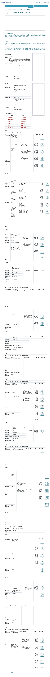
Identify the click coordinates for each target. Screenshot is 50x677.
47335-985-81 (42, 555)
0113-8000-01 (47, 185)
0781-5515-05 (42, 318)
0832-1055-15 (42, 662)
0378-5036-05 (47, 485)
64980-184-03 (42, 321)
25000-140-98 (42, 167)
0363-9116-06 (47, 202)
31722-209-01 (42, 586)
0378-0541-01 (42, 246)
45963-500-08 (47, 502)
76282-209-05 (42, 595)
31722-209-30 (42, 588)
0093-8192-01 (42, 237)
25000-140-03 (42, 163)
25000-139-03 (42, 159)
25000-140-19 (42, 165)
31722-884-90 (42, 547)
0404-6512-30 (47, 207)
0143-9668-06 (42, 401)
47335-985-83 (42, 556)
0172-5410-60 (42, 408)
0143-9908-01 (42, 150)
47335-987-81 (42, 562)
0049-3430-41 (42, 391)
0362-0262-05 (47, 196)
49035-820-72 (42, 249)
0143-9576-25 (47, 188)
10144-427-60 (42, 270)
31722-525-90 (47, 497)
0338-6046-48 (42, 415)
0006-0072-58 (47, 481)
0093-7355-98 (47, 484)
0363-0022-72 (42, 242)
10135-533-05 (42, 667)
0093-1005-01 (42, 139)
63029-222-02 (42, 253)
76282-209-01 (42, 594)
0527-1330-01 (42, 639)
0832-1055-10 (42, 660)
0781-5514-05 (42, 316)
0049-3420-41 (42, 389)
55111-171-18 (47, 505)
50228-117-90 (42, 568)
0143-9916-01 (42, 152)
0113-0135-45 (47, 183)
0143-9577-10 (47, 190)
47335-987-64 (42, 561)
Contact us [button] (44, 2)
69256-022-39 (42, 256)
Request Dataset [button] (38, 2)
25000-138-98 (42, 158)
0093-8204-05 (42, 239)
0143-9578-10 (47, 192)
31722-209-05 (42, 587)
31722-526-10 (47, 498)
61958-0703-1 (42, 452)
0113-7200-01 (47, 184)
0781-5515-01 (42, 317)
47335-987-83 (42, 563)
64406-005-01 (42, 430)
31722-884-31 (42, 546)
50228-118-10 (42, 569)
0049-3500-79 (42, 394)
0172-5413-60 (42, 413)
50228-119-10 (42, 572)
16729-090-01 (47, 489)
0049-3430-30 (42, 390)
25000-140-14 (42, 164)
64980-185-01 (42, 322)
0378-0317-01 (42, 244)
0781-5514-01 (42, 315)
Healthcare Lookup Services (12, 9)
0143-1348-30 (42, 149)
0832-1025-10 (42, 655)
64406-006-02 (42, 432)
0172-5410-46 (42, 407)
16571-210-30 (42, 418)
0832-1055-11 (42, 661)
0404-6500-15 (47, 205)
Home (6, 9)
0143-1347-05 (42, 146)
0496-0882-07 (47, 209)
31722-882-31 (42, 543)
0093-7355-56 (47, 483)
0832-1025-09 (42, 654)
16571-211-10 (42, 419)
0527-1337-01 (42, 642)
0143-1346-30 (42, 144)
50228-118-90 (42, 571)
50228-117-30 (42, 567)
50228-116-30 (42, 565)
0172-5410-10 (42, 406)
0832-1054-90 (42, 659)
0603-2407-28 (42, 649)
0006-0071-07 (47, 478)
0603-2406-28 (42, 645)
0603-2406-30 (42, 646)
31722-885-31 (42, 549)
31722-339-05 (42, 170)
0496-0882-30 (47, 211)
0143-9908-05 (42, 151)
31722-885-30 (42, 548)
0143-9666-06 (42, 397)
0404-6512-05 (47, 206)
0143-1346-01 (42, 142)
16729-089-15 (47, 488)
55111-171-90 (47, 507)
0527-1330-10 (42, 641)
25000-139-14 (42, 160)
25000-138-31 (42, 157)
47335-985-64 (42, 554)
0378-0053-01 (42, 243)
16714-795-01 (42, 585)
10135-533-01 (42, 666)
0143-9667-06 (42, 399)
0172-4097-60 (42, 637)
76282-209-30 (42, 596)
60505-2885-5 (42, 574)
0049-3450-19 (42, 393)
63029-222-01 (42, 252)
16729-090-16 (47, 492)
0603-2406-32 (42, 647)
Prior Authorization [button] (31, 6)
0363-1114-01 (47, 198)
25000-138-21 (42, 156)
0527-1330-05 (42, 640)
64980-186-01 (42, 324)
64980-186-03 (42, 325)
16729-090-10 (47, 490)
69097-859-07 (42, 592)
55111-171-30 (47, 506)
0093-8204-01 (42, 238)
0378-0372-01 (42, 245)
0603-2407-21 (42, 648)
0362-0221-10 (47, 195)
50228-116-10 (42, 564)
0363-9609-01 (42, 153)
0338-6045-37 (42, 414)
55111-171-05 (47, 504)
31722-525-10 (47, 495)
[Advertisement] (25, 24)
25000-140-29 (42, 166)
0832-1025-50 (42, 656)
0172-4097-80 (42, 638)
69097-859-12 (42, 593)
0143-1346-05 (42, 143)
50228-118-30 (42, 570)
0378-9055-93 (47, 204)
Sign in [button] (48, 2)
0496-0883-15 (47, 213)
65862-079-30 (42, 590)
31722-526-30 (47, 499)
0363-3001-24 (47, 199)
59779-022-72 (42, 251)
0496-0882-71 (47, 212)
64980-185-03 (42, 323)
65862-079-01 (42, 589)
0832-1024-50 (42, 652)
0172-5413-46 (42, 412)
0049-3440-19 (42, 392)
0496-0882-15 (47, 210)
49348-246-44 (42, 250)
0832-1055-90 (42, 663)
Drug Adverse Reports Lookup (22, 9)
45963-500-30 (47, 503)
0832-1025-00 (42, 653)
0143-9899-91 (42, 404)
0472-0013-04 (42, 314)
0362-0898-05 (47, 197)
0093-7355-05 (47, 482)
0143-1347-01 (42, 145)
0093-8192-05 (42, 257)
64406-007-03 (42, 431)
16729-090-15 (47, 491)
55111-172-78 (47, 509)
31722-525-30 (47, 496)
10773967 (28, 9)
